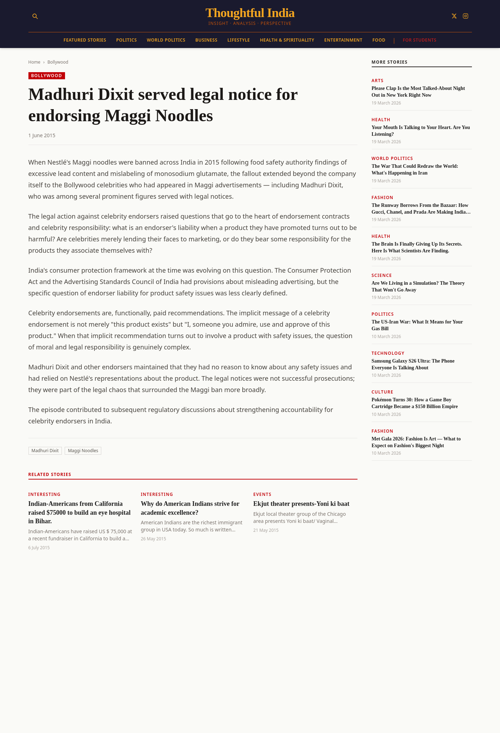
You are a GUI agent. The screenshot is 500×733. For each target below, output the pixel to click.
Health (381, 120)
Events (262, 494)
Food (379, 40)
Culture (383, 392)
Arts (378, 80)
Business (206, 40)
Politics (126, 40)
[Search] (34, 16)
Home (34, 62)
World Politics (166, 40)
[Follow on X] (454, 16)
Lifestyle (238, 40)
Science (382, 275)
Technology (388, 353)
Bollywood (57, 62)
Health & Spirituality (287, 40)
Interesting (44, 494)
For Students (419, 40)
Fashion (383, 197)
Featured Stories (85, 40)
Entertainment (343, 40)
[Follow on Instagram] (466, 16)
